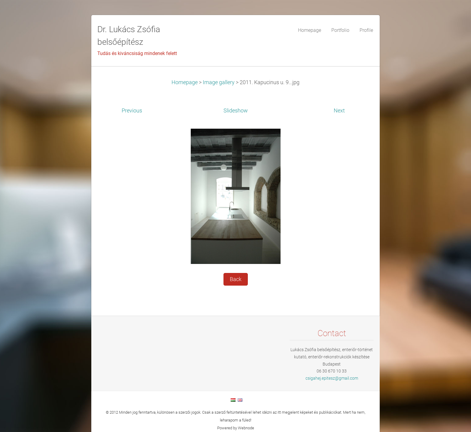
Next (339, 111)
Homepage (185, 82)
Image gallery (219, 82)
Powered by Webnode (235, 428)
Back (236, 279)
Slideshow (235, 111)
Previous (132, 111)
